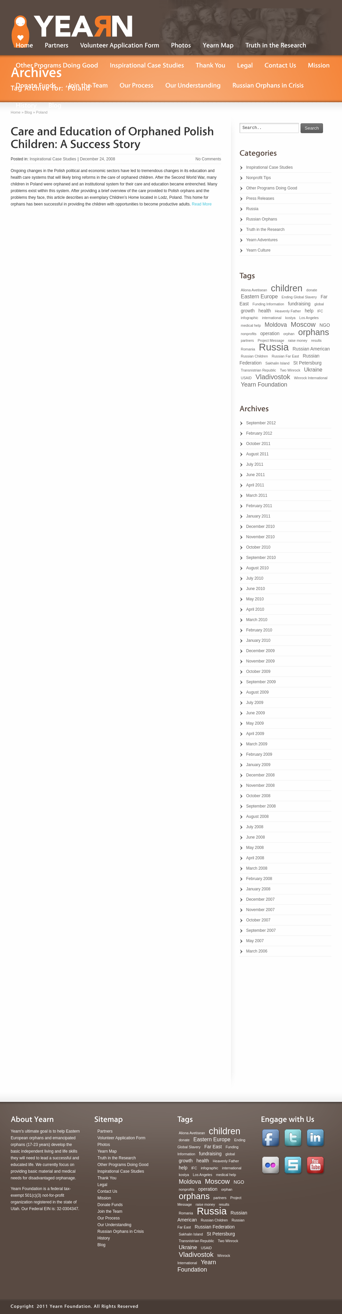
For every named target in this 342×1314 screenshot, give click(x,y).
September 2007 (261, 930)
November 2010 (260, 537)
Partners (105, 1131)
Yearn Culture (258, 250)
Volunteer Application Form (121, 1138)
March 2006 (256, 951)
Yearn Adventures (262, 240)
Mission (104, 1198)
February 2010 (259, 630)
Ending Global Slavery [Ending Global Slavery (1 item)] (299, 297)
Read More (201, 204)
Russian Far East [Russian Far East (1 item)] (285, 356)
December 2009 (260, 650)
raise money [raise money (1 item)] (297, 340)
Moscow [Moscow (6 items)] (303, 324)
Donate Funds (110, 1204)
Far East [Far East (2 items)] (213, 1146)
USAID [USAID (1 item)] (246, 378)
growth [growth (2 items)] (248, 310)
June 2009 (255, 713)
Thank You (107, 1178)
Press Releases (260, 198)
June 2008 (255, 837)
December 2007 (260, 899)
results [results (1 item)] (316, 340)
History (104, 1238)
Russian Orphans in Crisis (121, 1231)
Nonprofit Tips (258, 177)
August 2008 (257, 816)
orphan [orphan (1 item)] (288, 334)
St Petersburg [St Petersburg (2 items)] (307, 363)
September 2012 (261, 423)
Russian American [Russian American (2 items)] (311, 348)
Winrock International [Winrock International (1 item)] (310, 378)
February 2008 (259, 878)
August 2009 (257, 692)
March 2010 (256, 619)
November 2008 (260, 785)
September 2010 (261, 557)
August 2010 (257, 568)
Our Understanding (114, 1224)
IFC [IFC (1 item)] (320, 311)
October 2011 (258, 443)
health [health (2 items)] (265, 310)
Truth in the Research (265, 229)
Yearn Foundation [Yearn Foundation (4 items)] (264, 384)
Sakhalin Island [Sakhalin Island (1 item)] (277, 363)
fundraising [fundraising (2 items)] (299, 303)
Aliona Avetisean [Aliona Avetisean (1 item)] (254, 290)
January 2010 (258, 640)
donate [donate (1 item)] (311, 290)
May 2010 (255, 599)
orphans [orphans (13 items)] (313, 332)
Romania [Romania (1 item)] (248, 349)
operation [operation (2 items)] (270, 333)
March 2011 (256, 495)
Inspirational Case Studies (53, 159)
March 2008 (256, 868)
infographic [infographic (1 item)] (249, 318)
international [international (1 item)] (271, 318)
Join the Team (110, 1211)
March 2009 (256, 744)
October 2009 (258, 671)
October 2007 (258, 920)
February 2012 (259, 433)
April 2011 (255, 485)
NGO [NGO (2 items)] (324, 325)
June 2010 (255, 588)
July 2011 (254, 464)
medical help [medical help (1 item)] (251, 325)
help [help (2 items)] (309, 310)
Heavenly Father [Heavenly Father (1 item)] (288, 311)
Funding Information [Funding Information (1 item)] (268, 304)
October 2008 (258, 795)
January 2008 (258, 889)
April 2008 (255, 858)
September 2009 (261, 682)
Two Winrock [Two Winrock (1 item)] (290, 370)
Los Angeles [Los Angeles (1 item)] (309, 318)
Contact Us (107, 1191)
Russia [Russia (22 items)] (274, 346)
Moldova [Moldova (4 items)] (276, 324)
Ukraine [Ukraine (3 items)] (313, 370)
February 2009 (259, 754)
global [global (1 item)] (319, 304)
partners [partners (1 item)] (247, 340)
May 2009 (255, 723)
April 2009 (255, 733)
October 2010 (258, 547)
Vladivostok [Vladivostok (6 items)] (272, 377)
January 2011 (258, 516)
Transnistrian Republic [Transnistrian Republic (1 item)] (258, 370)
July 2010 (254, 578)
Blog (102, 1245)
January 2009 (258, 764)
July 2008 (254, 827)
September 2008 (261, 806)
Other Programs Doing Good (271, 188)
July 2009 (254, 702)
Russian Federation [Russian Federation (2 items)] (215, 1226)
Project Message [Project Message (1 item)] (271, 340)
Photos (104, 1144)
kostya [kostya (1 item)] (290, 318)
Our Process (109, 1218)
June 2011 (255, 474)
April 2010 (255, 609)
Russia (252, 208)
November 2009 (260, 661)
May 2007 (255, 940)
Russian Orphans (261, 219)
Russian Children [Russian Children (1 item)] (254, 356)
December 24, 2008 (97, 159)
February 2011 (259, 505)
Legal (102, 1184)
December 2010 (260, 526)
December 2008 (260, 775)
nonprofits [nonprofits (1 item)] (248, 334)
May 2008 (255, 847)
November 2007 (260, 909)
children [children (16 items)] (287, 288)
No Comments (208, 159)
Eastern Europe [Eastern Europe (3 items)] (259, 296)
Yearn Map (107, 1151)
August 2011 (257, 454)
